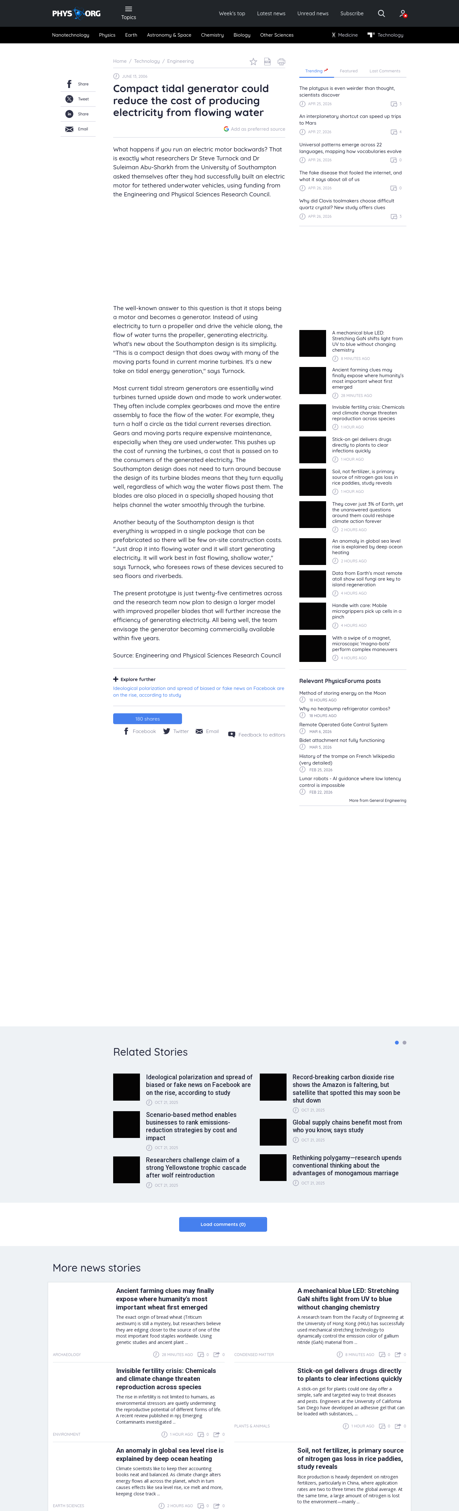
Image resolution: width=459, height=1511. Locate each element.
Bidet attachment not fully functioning (342, 740)
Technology (385, 35)
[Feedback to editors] (256, 734)
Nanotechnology (70, 35)
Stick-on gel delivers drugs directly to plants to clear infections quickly (349, 1375)
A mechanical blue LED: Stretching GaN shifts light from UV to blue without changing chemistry (348, 1299)
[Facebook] (139, 731)
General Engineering (387, 800)
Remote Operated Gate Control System (343, 725)
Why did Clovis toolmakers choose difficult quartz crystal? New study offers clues (346, 204)
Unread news (313, 13)
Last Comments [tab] (385, 70)
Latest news (271, 13)
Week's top (232, 13)
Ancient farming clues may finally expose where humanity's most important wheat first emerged (165, 1299)
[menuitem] (70, 35)
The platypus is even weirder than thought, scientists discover (347, 91)
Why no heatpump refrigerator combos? (344, 709)
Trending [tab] (316, 70)
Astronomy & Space (169, 35)
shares (147, 718)
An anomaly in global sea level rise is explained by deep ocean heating (170, 1455)
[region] (352, 155)
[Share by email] (207, 731)
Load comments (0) (222, 1224)
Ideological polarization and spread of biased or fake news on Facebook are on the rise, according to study (198, 691)
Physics (107, 35)
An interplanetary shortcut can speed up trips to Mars (350, 119)
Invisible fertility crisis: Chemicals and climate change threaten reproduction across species (166, 1379)
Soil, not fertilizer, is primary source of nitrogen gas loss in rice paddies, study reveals (350, 1459)
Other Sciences (277, 35)
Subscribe (352, 13)
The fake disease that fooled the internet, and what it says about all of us (350, 176)
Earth (131, 35)
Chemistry (212, 35)
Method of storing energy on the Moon (342, 693)
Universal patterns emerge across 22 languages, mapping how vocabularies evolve (350, 148)
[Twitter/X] (176, 731)
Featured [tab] (349, 70)
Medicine (345, 35)
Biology (242, 35)
